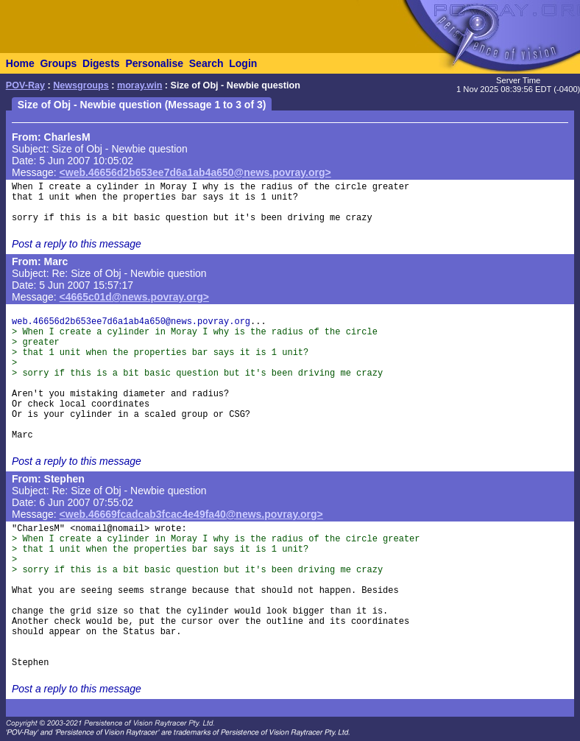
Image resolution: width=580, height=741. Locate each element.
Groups (58, 63)
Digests (101, 63)
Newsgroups (81, 85)
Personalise (154, 63)
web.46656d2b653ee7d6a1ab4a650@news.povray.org (131, 322)
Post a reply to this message (76, 244)
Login (243, 63)
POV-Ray (25, 85)
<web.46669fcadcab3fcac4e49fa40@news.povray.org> (191, 514)
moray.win (139, 85)
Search (206, 63)
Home (20, 63)
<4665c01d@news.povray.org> (134, 297)
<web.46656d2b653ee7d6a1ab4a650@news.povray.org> (195, 172)
